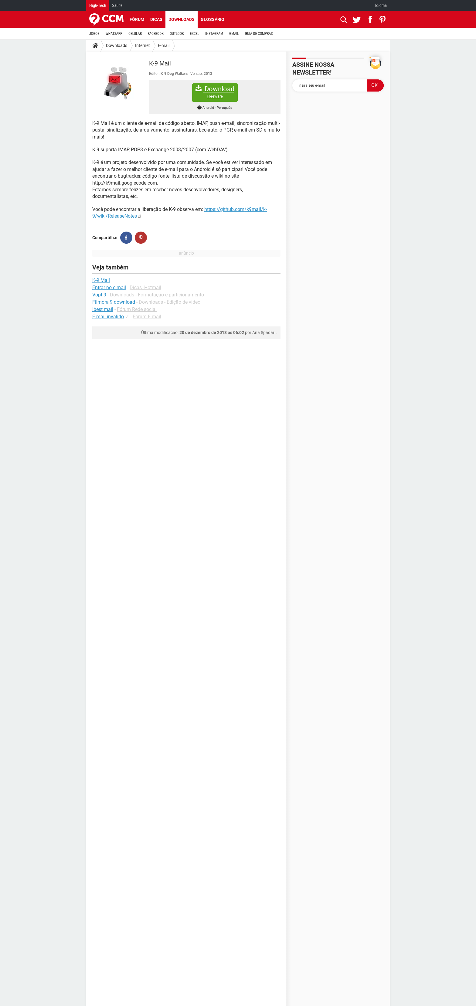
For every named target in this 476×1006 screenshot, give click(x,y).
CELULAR (135, 34)
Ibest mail (102, 309)
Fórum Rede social (137, 309)
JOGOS (94, 34)
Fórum (137, 19)
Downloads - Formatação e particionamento (157, 295)
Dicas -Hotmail (145, 287)
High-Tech (97, 5)
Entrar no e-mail (109, 287)
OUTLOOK (177, 34)
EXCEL (194, 34)
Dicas (156, 19)
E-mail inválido (108, 316)
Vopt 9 (99, 295)
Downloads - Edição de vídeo (169, 302)
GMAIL (234, 34)
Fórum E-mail (147, 316)
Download (214, 92)
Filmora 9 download (113, 302)
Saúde (117, 5)
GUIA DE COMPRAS (259, 34)
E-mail (163, 45)
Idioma (381, 5)
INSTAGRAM (214, 34)
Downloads (181, 19)
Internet (142, 45)
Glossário (212, 19)
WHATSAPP (114, 34)
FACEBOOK (156, 34)
